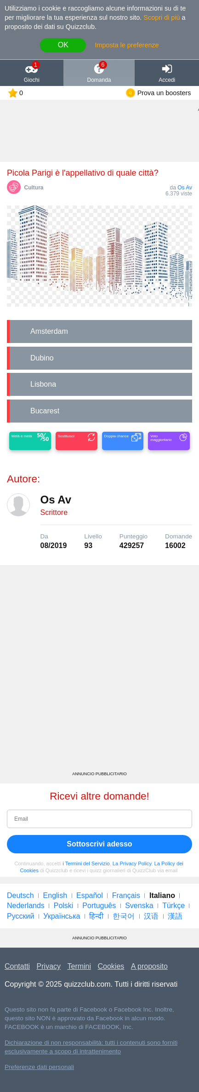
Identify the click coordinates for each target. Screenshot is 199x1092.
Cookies (111, 966)
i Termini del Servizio (86, 863)
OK (63, 45)
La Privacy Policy (132, 863)
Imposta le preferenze (127, 45)
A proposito (149, 966)
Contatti (17, 966)
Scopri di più (161, 17)
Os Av (184, 187)
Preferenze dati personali (39, 1066)
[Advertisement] (99, 671)
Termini (79, 966)
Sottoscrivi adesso (99, 844)
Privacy (49, 966)
